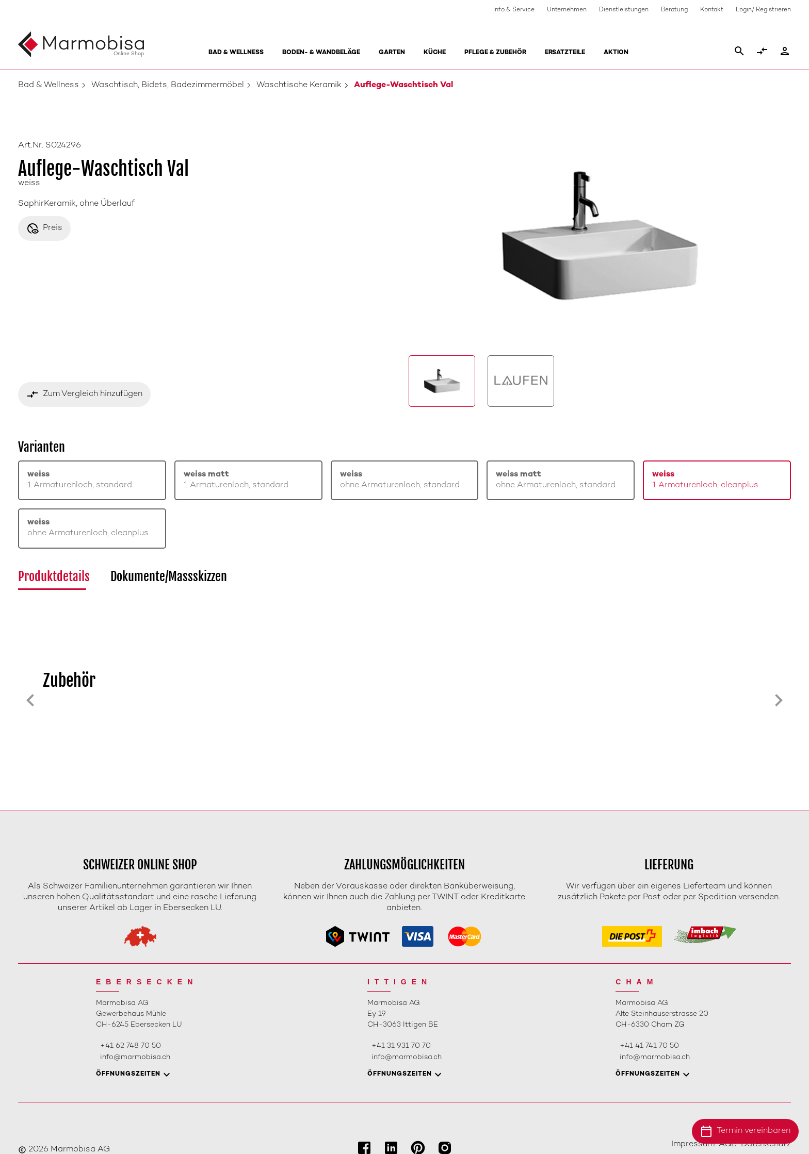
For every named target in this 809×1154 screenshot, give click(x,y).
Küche (435, 53)
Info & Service (514, 10)
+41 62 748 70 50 (130, 1046)
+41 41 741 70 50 (649, 1046)
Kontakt (711, 10)
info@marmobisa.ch (135, 1057)
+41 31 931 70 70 (401, 1046)
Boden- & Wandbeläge (321, 53)
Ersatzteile (565, 53)
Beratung (674, 10)
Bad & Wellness (236, 53)
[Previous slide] (30, 700)
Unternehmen (567, 10)
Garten (392, 53)
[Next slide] (778, 700)
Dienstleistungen (624, 10)
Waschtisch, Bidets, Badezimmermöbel (167, 85)
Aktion (616, 53)
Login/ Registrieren (763, 10)
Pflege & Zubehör (495, 53)
